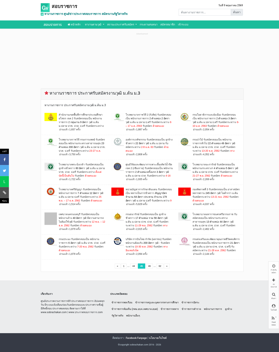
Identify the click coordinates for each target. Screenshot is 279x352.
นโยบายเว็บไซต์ (158, 338)
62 (160, 266)
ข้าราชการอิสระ (190, 302)
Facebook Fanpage (136, 338)
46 (149, 266)
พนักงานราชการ (213, 309)
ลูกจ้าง (228, 309)
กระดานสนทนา (148, 24)
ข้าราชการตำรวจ (191, 309)
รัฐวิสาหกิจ (117, 315)
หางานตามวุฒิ (93, 24)
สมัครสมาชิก (167, 24)
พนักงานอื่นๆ (133, 315)
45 (141, 266)
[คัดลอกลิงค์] (4, 192)
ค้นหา (237, 12)
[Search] (205, 12)
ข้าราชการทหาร (170, 309)
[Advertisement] (142, 61)
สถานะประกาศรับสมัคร (121, 24)
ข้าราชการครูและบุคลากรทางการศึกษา (157, 302)
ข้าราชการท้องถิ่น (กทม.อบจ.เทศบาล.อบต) (135, 309)
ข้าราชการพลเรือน (122, 302)
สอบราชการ (64, 6)
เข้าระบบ (183, 24)
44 (133, 266)
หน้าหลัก (74, 24)
